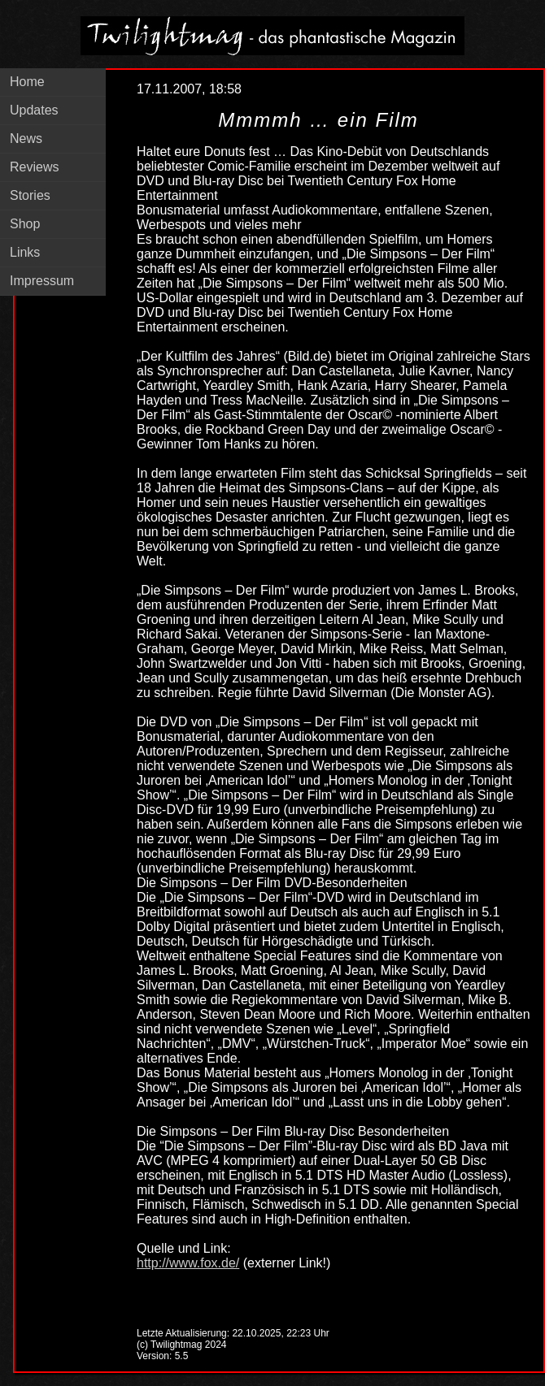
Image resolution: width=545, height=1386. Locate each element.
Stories (30, 195)
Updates (34, 110)
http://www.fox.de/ (188, 1263)
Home (27, 82)
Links (25, 252)
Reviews (34, 167)
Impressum (42, 281)
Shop (25, 224)
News (26, 138)
